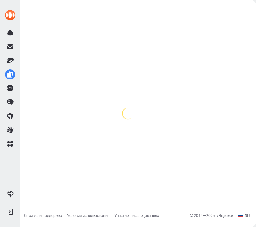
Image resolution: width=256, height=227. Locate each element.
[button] (10, 144)
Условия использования (88, 215)
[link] (10, 15)
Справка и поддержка (43, 215)
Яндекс (224, 215)
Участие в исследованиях (136, 215)
